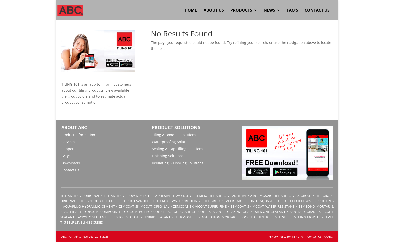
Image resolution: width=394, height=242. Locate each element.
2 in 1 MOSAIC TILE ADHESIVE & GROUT (281, 195)
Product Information (78, 134)
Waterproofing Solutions (172, 141)
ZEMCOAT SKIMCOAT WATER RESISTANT (263, 206)
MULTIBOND (247, 201)
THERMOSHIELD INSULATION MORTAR (204, 217)
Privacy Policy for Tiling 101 (286, 236)
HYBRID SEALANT (157, 217)
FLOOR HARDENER (253, 217)
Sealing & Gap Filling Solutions (177, 148)
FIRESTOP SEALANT (125, 217)
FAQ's (66, 155)
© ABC (328, 236)
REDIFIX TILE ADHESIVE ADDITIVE (221, 195)
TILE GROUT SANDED (133, 201)
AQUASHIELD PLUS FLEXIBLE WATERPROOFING (297, 201)
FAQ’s (292, 10)
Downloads (70, 162)
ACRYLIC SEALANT (92, 217)
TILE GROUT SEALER (218, 201)
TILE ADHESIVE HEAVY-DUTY (169, 195)
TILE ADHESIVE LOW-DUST (123, 195)
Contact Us (317, 10)
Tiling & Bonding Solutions (174, 134)
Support (68, 148)
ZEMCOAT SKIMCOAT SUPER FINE (200, 206)
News (269, 10)
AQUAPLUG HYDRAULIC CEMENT (89, 206)
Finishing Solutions (168, 155)
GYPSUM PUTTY (136, 211)
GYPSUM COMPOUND (102, 211)
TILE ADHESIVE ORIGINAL (80, 195)
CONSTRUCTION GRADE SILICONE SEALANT (188, 211)
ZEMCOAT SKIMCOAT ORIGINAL (144, 206)
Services (68, 141)
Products (241, 10)
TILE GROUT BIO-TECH (96, 201)
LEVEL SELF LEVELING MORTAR (296, 217)
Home (191, 10)
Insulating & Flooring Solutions (177, 162)
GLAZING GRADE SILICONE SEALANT (256, 211)
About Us (214, 10)
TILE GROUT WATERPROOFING (176, 201)
